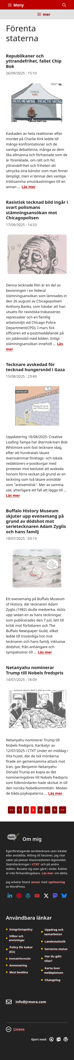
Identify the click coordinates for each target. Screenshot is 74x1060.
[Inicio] (11, 17)
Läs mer (47, 873)
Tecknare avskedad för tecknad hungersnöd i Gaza (35, 366)
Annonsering (18, 965)
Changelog (52, 980)
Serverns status (56, 949)
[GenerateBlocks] (59, 1039)
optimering (56, 882)
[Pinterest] (19, 895)
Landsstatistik (55, 941)
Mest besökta (18, 972)
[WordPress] (28, 895)
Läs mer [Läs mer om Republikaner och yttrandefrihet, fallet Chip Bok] (29, 186)
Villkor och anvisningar (17, 938)
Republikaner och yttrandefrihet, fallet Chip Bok (34, 61)
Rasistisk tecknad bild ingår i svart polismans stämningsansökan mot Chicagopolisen (37, 210)
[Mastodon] (55, 895)
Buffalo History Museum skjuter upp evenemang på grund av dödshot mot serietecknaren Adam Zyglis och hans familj (36, 521)
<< (11, 809)
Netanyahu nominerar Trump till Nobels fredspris (34, 669)
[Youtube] (37, 895)
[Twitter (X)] (46, 895)
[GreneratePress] (52, 1039)
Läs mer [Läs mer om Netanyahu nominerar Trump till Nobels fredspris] (55, 793)
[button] (64, 5)
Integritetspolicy (20, 929)
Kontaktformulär (20, 958)
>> (63, 809)
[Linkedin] (9, 895)
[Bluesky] (64, 895)
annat (35, 882)
